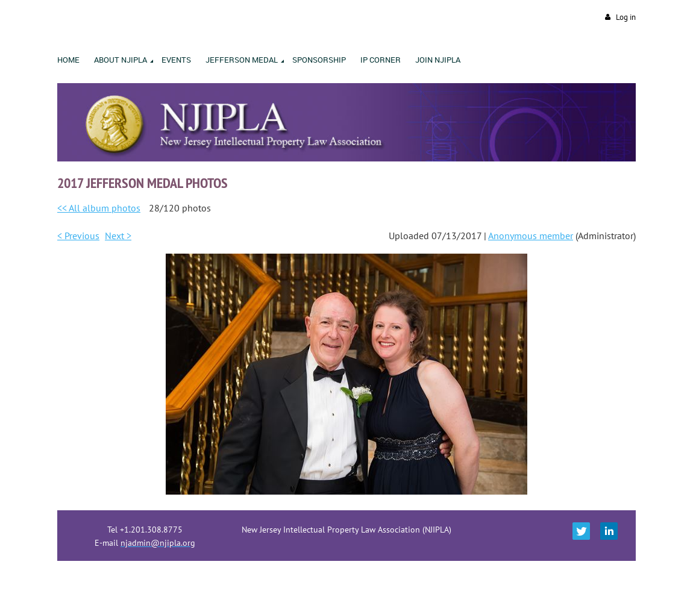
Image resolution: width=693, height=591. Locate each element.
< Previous (78, 236)
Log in (626, 17)
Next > (118, 236)
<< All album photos (98, 208)
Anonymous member (530, 236)
